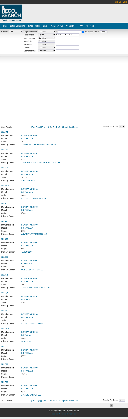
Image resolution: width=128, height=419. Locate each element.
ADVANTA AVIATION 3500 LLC (34, 234)
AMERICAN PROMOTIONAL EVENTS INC (39, 145)
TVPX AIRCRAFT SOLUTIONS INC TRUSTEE (40, 162)
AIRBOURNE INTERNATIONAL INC (36, 288)
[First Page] (36, 127)
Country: (4, 31)
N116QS (4, 293)
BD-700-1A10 (27, 156)
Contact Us (70, 26)
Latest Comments (17, 26)
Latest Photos (34, 26)
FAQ (81, 26)
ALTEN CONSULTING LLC (32, 323)
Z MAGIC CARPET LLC (31, 395)
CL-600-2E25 (26, 264)
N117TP (4, 382)
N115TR (4, 239)
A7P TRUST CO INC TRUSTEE (34, 198)
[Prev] (43, 127)
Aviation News (57, 26)
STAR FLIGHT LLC (29, 341)
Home (4, 26)
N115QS (4, 203)
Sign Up (118, 2)
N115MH (5, 185)
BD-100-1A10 (27, 138)
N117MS (5, 328)
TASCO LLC (26, 252)
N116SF (4, 311)
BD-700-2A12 (27, 371)
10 (62, 127)
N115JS (4, 150)
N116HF (4, 275)
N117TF (4, 364)
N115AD (5, 132)
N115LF (4, 168)
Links (45, 26)
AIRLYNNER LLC (28, 180)
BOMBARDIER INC (29, 135)
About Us (90, 26)
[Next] (65, 127)
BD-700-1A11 (27, 210)
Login (125, 2)
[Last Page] (73, 127)
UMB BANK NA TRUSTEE (32, 270)
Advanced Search (92, 32)
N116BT (4, 257)
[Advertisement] (46, 10)
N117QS (4, 346)
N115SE (4, 221)
